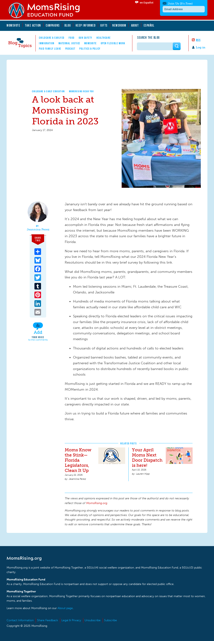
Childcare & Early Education (48, 91)
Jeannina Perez (38, 229)
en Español (146, 2)
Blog (68, 25)
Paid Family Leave (50, 48)
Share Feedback (47, 620)
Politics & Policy (90, 48)
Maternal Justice (69, 43)
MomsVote (13, 25)
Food (72, 37)
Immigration (46, 43)
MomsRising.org (47, 10)
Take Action (33, 25)
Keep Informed (86, 25)
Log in (200, 47)
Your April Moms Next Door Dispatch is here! (147, 457)
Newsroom (119, 25)
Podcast (70, 48)
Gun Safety (85, 37)
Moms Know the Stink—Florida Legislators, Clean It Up (78, 460)
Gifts (104, 25)
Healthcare (103, 37)
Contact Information (20, 620)
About (135, 25)
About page (65, 608)
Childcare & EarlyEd (52, 37)
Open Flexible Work (113, 43)
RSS (198, 40)
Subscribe (110, 620)
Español (149, 25)
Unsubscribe (93, 620)
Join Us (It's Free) (180, 3)
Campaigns (53, 25)
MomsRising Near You (81, 91)
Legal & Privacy (71, 620)
